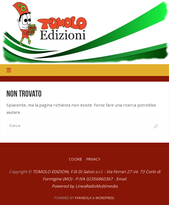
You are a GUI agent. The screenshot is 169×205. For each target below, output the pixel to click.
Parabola (83, 198)
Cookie (75, 159)
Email (121, 178)
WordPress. (105, 198)
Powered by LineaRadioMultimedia (84, 186)
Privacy (93, 159)
